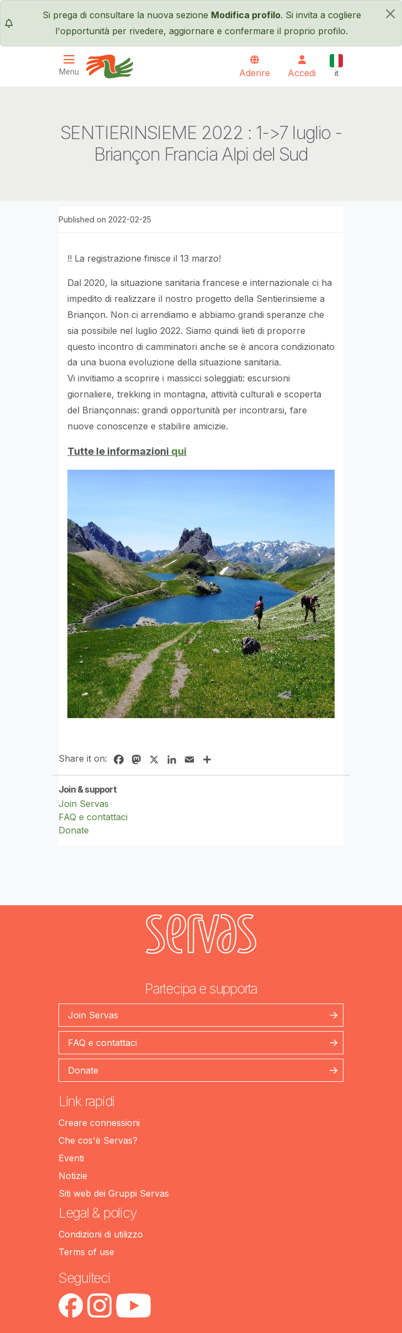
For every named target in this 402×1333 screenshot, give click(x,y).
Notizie (73, 1175)
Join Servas (84, 803)
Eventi (71, 1158)
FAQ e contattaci (93, 816)
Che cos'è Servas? (98, 1140)
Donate (74, 830)
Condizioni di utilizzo (101, 1234)
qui (179, 451)
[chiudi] (390, 13)
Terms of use (86, 1251)
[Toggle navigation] (72, 65)
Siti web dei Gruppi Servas (114, 1193)
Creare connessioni (99, 1122)
